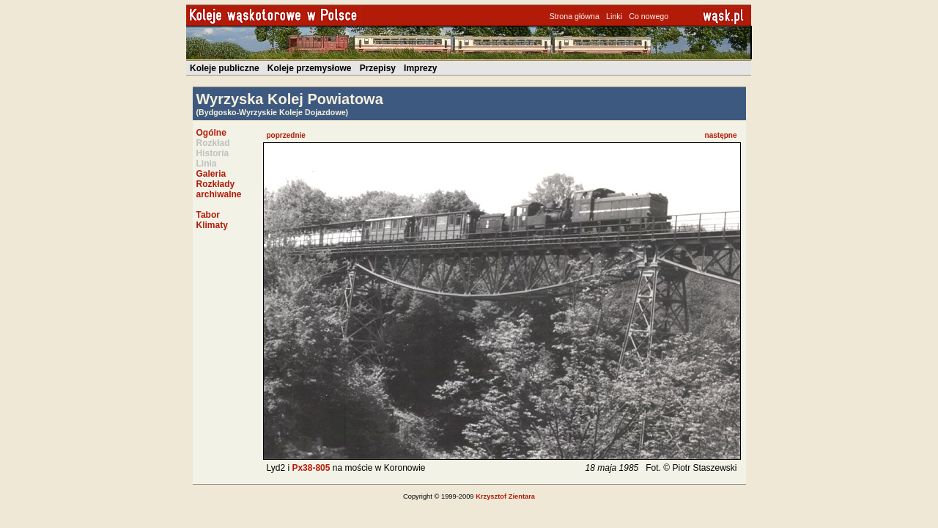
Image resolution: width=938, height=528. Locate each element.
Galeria (211, 174)
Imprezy (420, 68)
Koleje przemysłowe (309, 68)
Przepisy (378, 68)
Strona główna (574, 16)
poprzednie (286, 135)
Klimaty (212, 225)
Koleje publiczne (224, 68)
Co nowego (648, 16)
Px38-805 (311, 468)
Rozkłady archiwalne (219, 189)
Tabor (208, 215)
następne (721, 135)
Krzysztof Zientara (505, 496)
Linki (614, 16)
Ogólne (211, 133)
